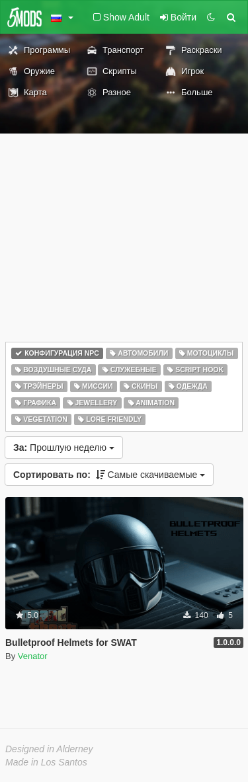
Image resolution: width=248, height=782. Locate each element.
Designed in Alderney (49, 749)
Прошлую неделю (63, 447)
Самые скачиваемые (109, 474)
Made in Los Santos (46, 762)
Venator (33, 656)
